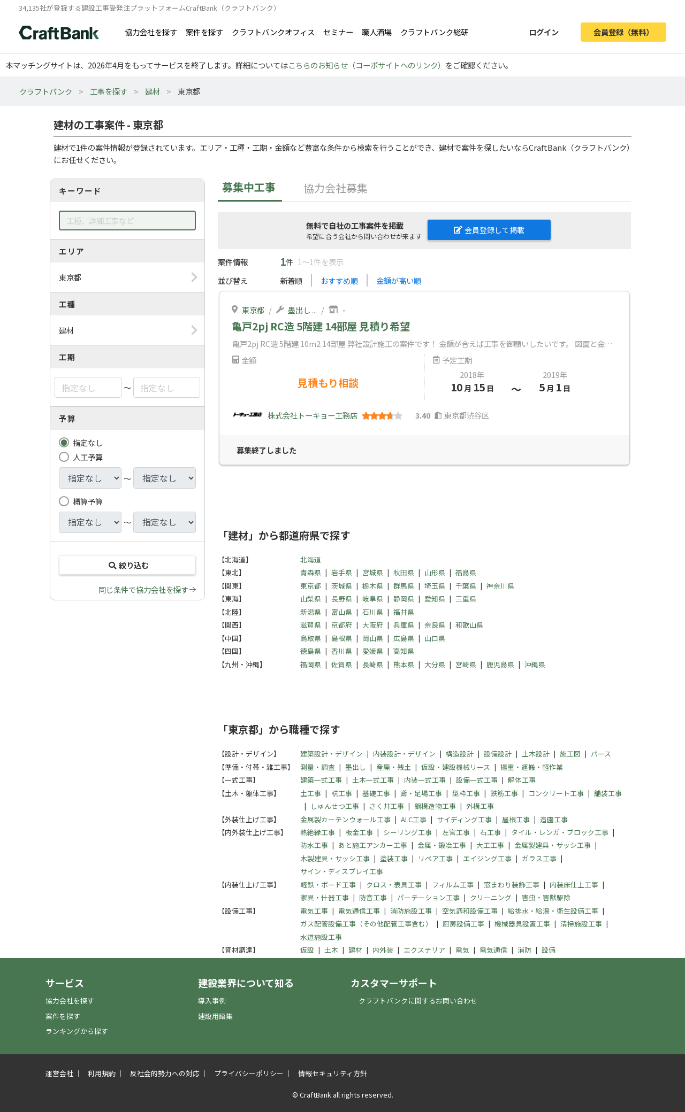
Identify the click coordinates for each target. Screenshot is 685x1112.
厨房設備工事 (463, 923)
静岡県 (403, 598)
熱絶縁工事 (317, 832)
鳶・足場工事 (421, 793)
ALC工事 (414, 819)
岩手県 (341, 572)
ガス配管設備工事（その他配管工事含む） (366, 923)
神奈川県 (500, 586)
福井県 (403, 612)
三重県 (465, 598)
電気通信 (493, 950)
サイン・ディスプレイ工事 (341, 871)
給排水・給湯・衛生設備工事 (553, 911)
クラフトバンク (45, 91)
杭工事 (341, 793)
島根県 (341, 638)
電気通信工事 (359, 911)
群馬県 (403, 586)
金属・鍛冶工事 (441, 845)
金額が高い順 (398, 280)
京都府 (341, 625)
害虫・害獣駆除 (546, 897)
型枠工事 (466, 793)
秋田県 (403, 572)
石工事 (490, 832)
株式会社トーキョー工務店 (312, 415)
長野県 (341, 598)
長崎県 (372, 664)
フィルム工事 (453, 884)
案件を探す (204, 31)
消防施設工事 (411, 911)
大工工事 (490, 845)
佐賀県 (341, 664)
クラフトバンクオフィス (273, 31)
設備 (548, 950)
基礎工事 (376, 793)
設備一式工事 (477, 780)
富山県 (341, 612)
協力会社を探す (151, 31)
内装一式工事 (425, 780)
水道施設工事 (321, 937)
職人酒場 (377, 31)
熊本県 (403, 664)
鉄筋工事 (504, 793)
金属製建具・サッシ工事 (552, 845)
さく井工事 (386, 806)
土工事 (310, 793)
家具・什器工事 (324, 897)
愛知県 (434, 598)
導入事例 (212, 1000)
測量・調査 (317, 767)
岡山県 (372, 638)
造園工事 (554, 819)
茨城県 (341, 586)
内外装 (382, 950)
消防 (524, 950)
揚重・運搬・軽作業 (531, 767)
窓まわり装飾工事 (511, 884)
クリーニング (491, 897)
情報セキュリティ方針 (332, 1073)
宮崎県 (465, 664)
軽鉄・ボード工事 (328, 884)
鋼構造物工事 (435, 806)
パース (601, 753)
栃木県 (372, 586)
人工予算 (88, 456)
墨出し (299, 309)
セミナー (338, 31)
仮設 (307, 950)
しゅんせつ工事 (334, 806)
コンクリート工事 (556, 793)
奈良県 (434, 625)
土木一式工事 (373, 780)
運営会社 (59, 1073)
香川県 (341, 651)
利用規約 (102, 1073)
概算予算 (88, 501)
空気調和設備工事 (470, 911)
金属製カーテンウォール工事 (345, 819)
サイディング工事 (464, 819)
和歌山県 (469, 625)
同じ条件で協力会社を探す (143, 589)
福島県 (465, 572)
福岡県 (310, 664)
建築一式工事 (321, 780)
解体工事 (522, 780)
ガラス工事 (539, 858)
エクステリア (424, 950)
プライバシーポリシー (249, 1073)
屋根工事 (516, 819)
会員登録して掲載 (489, 230)
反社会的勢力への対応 (165, 1073)
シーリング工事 (407, 832)
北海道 (310, 559)
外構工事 (480, 806)
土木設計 (536, 753)
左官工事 (456, 832)
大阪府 (372, 625)
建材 (152, 91)
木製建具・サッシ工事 (335, 858)
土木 (331, 950)
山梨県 (310, 598)
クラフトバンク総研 (434, 31)
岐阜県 (372, 598)
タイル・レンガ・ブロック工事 (559, 832)
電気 (462, 950)
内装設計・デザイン (404, 753)
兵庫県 (403, 625)
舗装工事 (608, 793)
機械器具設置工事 (522, 923)
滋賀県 (310, 625)
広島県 (403, 638)
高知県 (403, 651)
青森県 (310, 572)
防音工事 (373, 897)
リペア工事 (435, 858)
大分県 (434, 664)
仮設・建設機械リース (455, 767)
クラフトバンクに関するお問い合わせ (418, 1000)
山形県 (434, 572)
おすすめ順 (339, 280)
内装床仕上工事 (574, 884)
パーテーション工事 (428, 897)
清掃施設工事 (581, 923)
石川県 (372, 612)
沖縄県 (534, 664)
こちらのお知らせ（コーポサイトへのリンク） (366, 65)
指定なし (88, 442)
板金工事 (359, 832)
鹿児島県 (500, 664)
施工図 (570, 753)
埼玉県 (434, 586)
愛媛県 (372, 651)
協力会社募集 (335, 188)
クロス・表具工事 (394, 884)
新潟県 (310, 612)
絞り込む (127, 564)
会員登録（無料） (623, 31)
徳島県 (310, 651)
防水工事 (314, 845)
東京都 (253, 309)
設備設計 (498, 753)
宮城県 (372, 572)
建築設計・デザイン (331, 753)
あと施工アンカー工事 (372, 845)
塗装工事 (394, 858)
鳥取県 (310, 638)
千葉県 (465, 586)
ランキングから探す (76, 1031)
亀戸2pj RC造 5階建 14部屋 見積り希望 (321, 326)
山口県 (434, 638)
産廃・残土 (393, 767)
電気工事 (314, 911)
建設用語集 (215, 1016)
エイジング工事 (487, 858)
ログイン (544, 31)
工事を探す (108, 91)
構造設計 (460, 753)
